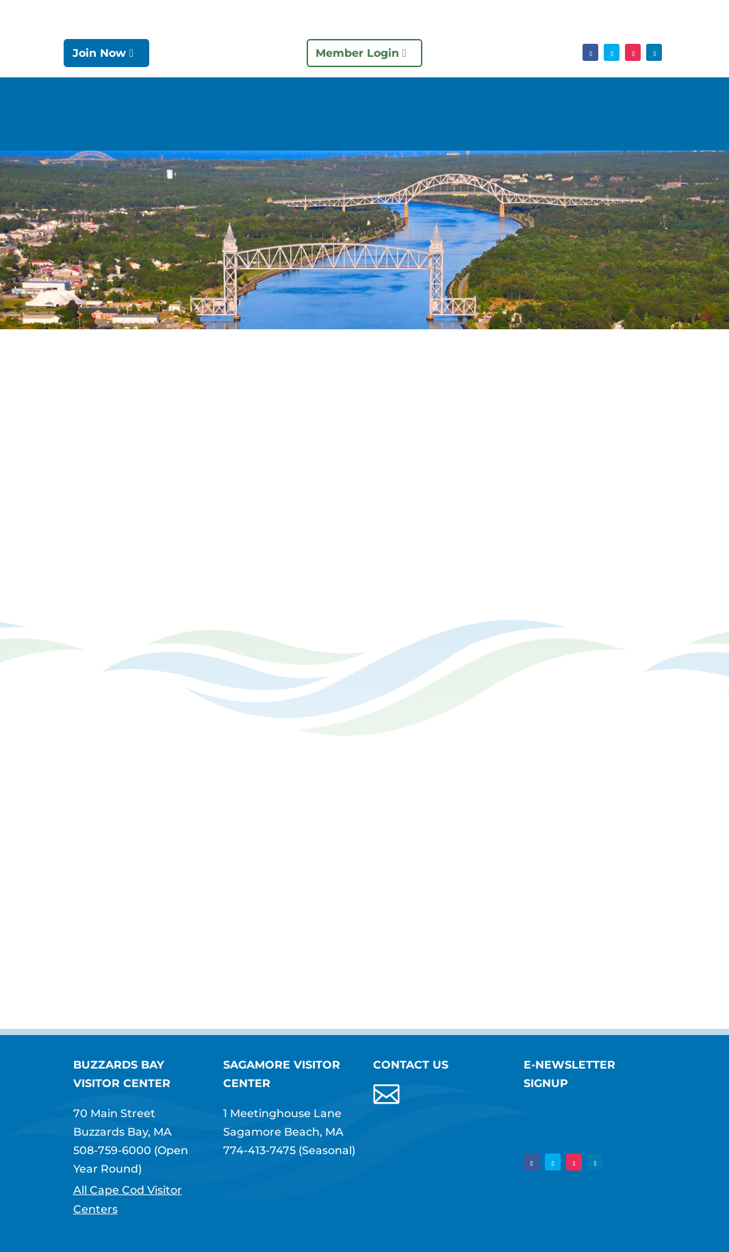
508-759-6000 (112, 1150)
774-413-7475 (259, 1150)
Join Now (99, 53)
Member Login (357, 53)
